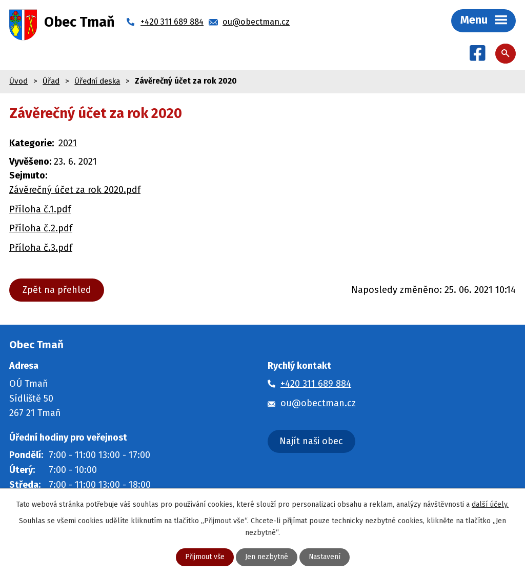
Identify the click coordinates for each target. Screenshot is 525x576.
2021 (67, 143)
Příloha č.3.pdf (40, 248)
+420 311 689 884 (315, 384)
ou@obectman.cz (318, 403)
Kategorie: (31, 143)
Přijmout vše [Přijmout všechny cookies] (204, 557)
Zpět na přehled (57, 290)
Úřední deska (97, 81)
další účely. (490, 504)
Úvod (18, 81)
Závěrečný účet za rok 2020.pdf (74, 190)
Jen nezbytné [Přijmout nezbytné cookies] (266, 557)
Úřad (51, 81)
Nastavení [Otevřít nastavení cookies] (325, 557)
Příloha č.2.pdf (40, 228)
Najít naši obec (311, 441)
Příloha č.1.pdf (40, 209)
